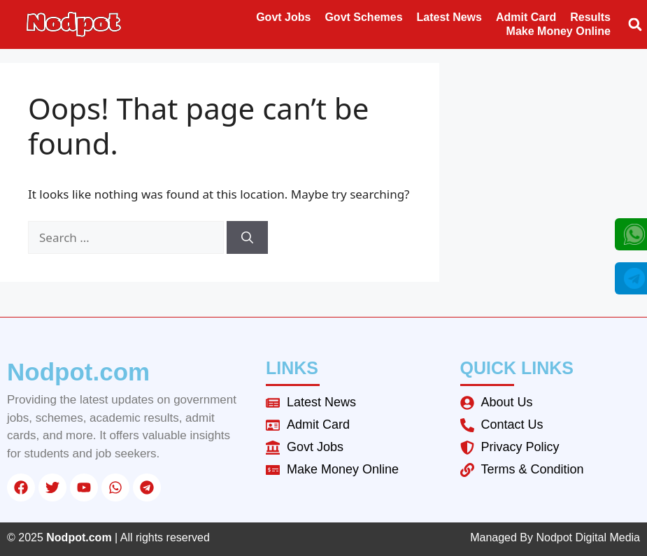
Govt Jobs (283, 17)
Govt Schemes (363, 17)
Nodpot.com (78, 371)
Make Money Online (558, 31)
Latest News (449, 17)
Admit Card (526, 17)
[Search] (247, 238)
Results (590, 17)
